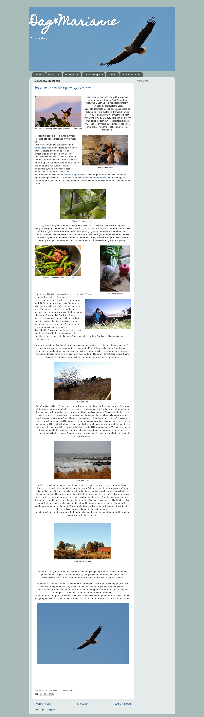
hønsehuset (40, 148)
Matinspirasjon (72, 74)
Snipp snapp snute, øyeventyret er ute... (63, 87)
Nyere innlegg (42, 703)
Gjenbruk (112, 74)
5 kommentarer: (67, 690)
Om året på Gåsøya (131, 74)
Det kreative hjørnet (93, 74)
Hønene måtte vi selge (101, 178)
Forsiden (39, 74)
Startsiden (83, 703)
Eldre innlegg (123, 703)
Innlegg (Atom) (51, 710)
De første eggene (72, 175)
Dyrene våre (54, 74)
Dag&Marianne (73, 22)
